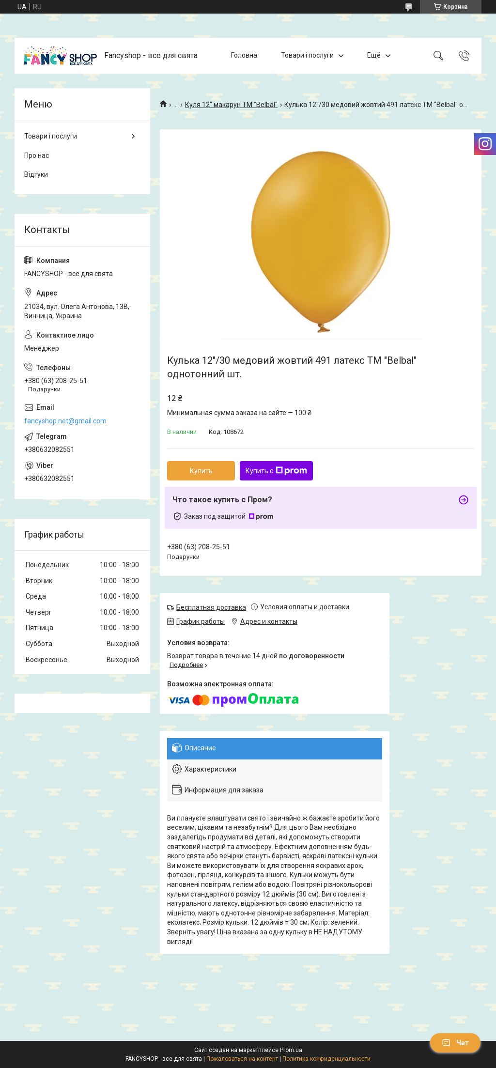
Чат (455, 1042)
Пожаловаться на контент (242, 1058)
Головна (244, 55)
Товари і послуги (307, 55)
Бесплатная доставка (211, 607)
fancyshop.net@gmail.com (65, 421)
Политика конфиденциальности (326, 1058)
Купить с (276, 470)
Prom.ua (291, 1050)
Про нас (36, 155)
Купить (201, 471)
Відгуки (36, 174)
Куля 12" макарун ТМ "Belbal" (231, 104)
